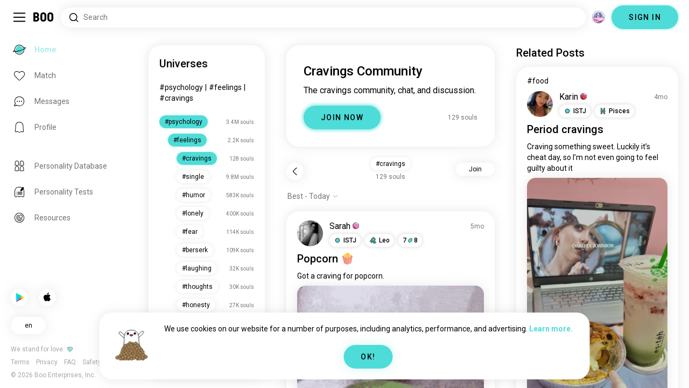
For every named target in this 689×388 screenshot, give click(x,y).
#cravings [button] (390, 164)
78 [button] (410, 240)
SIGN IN (645, 17)
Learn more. (551, 328)
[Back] (295, 171)
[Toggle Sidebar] (19, 17)
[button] (345, 240)
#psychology (181, 87)
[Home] (43, 17)
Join (475, 169)
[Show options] (313, 196)
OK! (368, 356)
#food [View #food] (538, 81)
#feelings (225, 87)
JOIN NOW (342, 117)
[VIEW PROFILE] (310, 233)
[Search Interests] (323, 17)
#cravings (176, 98)
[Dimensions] (598, 17)
